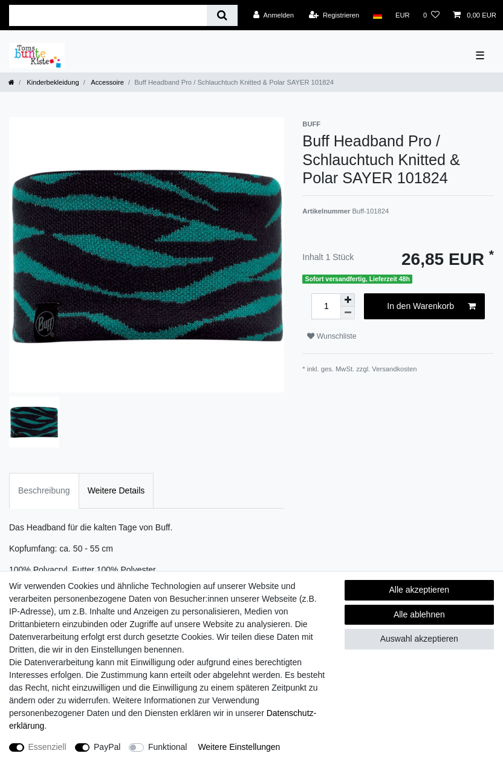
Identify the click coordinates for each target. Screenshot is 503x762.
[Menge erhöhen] (347, 300)
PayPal (107, 747)
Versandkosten (394, 369)
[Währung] (403, 15)
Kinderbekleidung (52, 82)
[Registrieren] (334, 15)
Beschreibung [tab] (44, 490)
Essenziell (47, 747)
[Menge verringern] (347, 313)
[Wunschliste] (431, 15)
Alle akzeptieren (419, 589)
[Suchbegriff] (108, 15)
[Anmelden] (273, 15)
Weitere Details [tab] (116, 490)
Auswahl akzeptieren (419, 638)
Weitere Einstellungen (239, 747)
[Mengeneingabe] (325, 306)
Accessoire (106, 82)
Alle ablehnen (419, 614)
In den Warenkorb (431, 306)
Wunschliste (331, 336)
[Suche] (222, 15)
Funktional (167, 747)
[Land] (377, 15)
